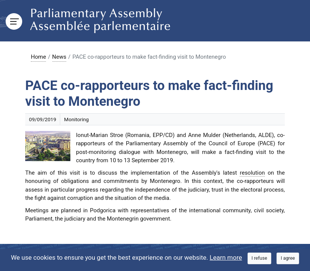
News (59, 56)
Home (38, 56)
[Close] (260, 258)
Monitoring (76, 119)
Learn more (226, 257)
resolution (252, 172)
